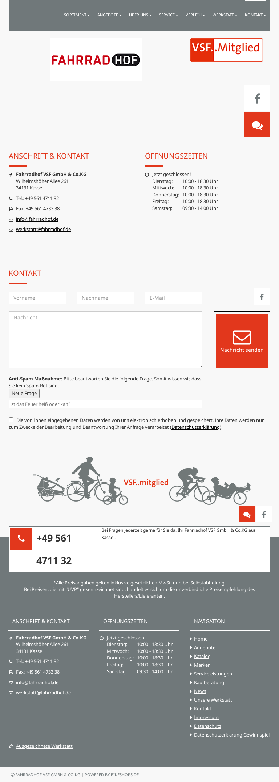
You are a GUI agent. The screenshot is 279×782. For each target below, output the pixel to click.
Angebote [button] (109, 14)
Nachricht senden (242, 340)
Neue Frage (24, 393)
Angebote (204, 647)
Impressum (206, 717)
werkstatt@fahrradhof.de (43, 229)
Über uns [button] (140, 14)
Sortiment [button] (77, 14)
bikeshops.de (125, 774)
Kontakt (202, 708)
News (200, 691)
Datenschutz (207, 726)
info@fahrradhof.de (37, 219)
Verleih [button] (195, 14)
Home (200, 638)
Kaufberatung (209, 682)
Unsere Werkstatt (213, 700)
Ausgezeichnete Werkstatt (41, 746)
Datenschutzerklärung (195, 427)
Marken (202, 665)
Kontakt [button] (255, 14)
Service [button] (168, 14)
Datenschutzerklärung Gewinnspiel (232, 734)
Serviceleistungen (213, 673)
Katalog (202, 656)
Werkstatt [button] (225, 14)
